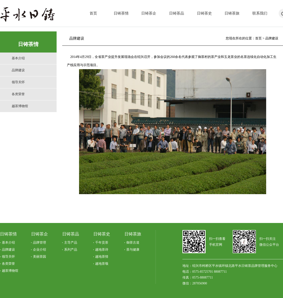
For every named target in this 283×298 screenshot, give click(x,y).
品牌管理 (39, 242)
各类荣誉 (18, 94)
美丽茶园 (39, 256)
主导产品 (70, 242)
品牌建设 (18, 70)
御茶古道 (132, 242)
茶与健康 (132, 249)
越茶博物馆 (20, 106)
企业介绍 (39, 249)
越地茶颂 (101, 263)
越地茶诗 (101, 249)
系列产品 (70, 249)
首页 (258, 38)
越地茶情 (101, 256)
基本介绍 (18, 58)
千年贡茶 (101, 242)
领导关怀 (18, 82)
